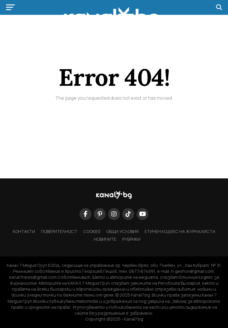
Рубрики (131, 239)
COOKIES (91, 231)
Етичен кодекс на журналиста (180, 231)
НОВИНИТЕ (105, 239)
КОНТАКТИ (24, 231)
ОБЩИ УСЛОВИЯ (122, 231)
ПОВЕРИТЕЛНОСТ (59, 231)
